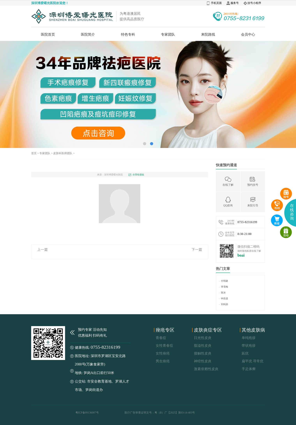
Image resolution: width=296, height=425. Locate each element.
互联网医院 (276, 220)
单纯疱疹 (249, 338)
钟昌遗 (223, 298)
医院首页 (48, 34)
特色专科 (128, 34)
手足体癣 (249, 369)
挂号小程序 (252, 3)
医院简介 (88, 34)
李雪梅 (223, 286)
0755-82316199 (105, 347)
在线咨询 (292, 212)
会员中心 (248, 34)
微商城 (286, 232)
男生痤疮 (163, 361)
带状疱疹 (249, 346)
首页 (34, 153)
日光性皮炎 (202, 338)
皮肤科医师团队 (62, 153)
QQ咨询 (228, 202)
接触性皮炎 (202, 353)
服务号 (232, 3)
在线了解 (228, 181)
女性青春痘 (164, 346)
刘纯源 (223, 304)
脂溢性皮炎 (202, 346)
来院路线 (208, 34)
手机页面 (214, 3)
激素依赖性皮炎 (206, 369)
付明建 (223, 281)
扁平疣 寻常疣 (253, 361)
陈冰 (222, 292)
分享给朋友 (138, 174)
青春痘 (161, 338)
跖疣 (245, 353)
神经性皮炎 (202, 361)
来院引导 (252, 202)
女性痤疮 (163, 353)
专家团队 (168, 34)
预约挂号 (252, 181)
